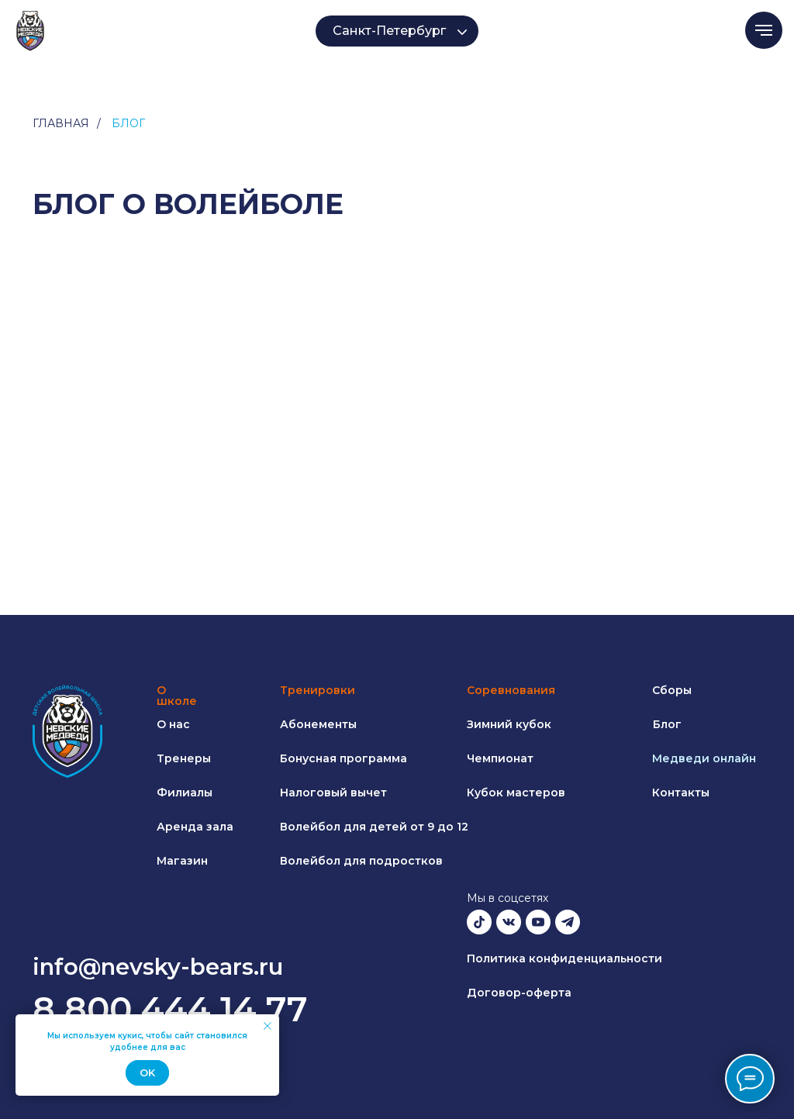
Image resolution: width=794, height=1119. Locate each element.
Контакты (680, 793)
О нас (173, 724)
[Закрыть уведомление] (267, 1026)
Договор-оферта (519, 993)
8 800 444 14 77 (170, 1009)
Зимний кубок (509, 724)
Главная (61, 123)
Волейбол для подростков (361, 861)
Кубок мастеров (516, 793)
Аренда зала (195, 827)
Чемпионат (500, 758)
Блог (667, 724)
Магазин (182, 861)
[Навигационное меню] (763, 30)
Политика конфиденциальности (564, 958)
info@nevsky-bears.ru (158, 966)
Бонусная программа (343, 758)
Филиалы (184, 793)
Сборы (672, 690)
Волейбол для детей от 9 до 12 (374, 827)
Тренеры (184, 758)
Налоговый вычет (333, 793)
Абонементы (318, 724)
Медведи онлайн (704, 758)
